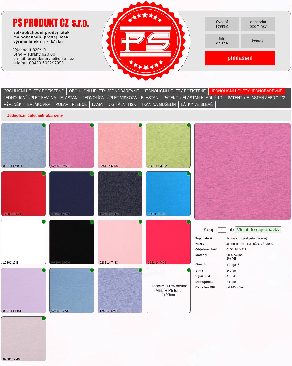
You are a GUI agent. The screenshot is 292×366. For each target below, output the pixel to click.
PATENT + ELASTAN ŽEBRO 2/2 (256, 98)
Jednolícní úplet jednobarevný (35, 115)
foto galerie (222, 41)
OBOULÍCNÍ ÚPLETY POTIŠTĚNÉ (34, 91)
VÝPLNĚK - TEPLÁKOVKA (27, 104)
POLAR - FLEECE (71, 104)
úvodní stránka (222, 24)
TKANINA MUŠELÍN (158, 104)
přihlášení (240, 58)
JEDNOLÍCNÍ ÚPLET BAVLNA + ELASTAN (40, 98)
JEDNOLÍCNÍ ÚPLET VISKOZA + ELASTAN (120, 98)
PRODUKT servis (51, 22)
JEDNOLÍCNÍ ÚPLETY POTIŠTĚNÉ (175, 91)
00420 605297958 (46, 63)
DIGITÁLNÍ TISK (122, 104)
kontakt (258, 41)
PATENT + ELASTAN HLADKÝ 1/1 (193, 98)
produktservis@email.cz (51, 59)
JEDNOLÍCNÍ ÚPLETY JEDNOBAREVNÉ (247, 91)
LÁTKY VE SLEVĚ (197, 104)
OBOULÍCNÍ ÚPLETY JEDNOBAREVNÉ (104, 91)
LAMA (97, 104)
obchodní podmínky (258, 24)
